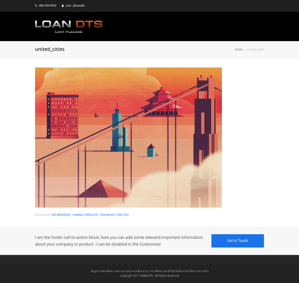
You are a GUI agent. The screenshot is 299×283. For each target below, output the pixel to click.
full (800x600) (61, 214)
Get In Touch (237, 240)
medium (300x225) (85, 214)
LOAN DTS (146, 275)
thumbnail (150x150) (114, 214)
